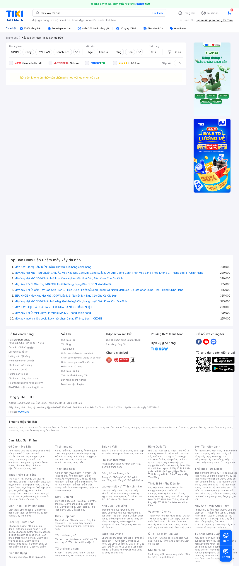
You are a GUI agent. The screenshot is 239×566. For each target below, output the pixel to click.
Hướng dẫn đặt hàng (19, 356)
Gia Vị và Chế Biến (117, 543)
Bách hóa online (164, 465)
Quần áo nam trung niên (74, 487)
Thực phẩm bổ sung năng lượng (216, 495)
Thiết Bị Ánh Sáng (215, 512)
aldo (126, 427)
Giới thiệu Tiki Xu (70, 371)
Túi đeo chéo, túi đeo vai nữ (70, 539)
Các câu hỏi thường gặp (21, 347)
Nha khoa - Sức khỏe (168, 524)
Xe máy (158, 540)
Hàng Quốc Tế (157, 446)
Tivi (203, 459)
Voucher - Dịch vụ (159, 511)
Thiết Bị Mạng (119, 496)
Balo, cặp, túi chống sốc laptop (123, 452)
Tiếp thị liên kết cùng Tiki (74, 375)
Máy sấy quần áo (211, 462)
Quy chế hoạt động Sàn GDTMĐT (124, 340)
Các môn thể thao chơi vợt (215, 489)
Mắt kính (130, 464)
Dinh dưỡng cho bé (25, 459)
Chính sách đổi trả (17, 369)
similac (210, 427)
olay (202, 427)
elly (102, 427)
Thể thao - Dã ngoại (163, 456)
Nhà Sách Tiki (157, 550)
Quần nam (75, 472)
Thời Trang (176, 450)
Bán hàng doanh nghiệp (73, 379)
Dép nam (72, 523)
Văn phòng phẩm (175, 554)
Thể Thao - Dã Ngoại (208, 468)
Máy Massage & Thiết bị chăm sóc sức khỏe (29, 533)
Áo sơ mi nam (76, 475)
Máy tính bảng (23, 515)
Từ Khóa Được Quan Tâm (211, 533)
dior (21, 427)
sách (101, 20)
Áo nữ (58, 450)
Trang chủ (189, 13)
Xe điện (179, 537)
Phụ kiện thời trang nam (121, 465)
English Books (166, 557)
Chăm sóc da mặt (17, 526)
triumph (135, 427)
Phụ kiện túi (88, 542)
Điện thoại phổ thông (25, 512)
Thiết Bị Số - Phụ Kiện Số (164, 483)
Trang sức (107, 477)
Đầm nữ (67, 450)
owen (65, 427)
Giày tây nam (78, 520)
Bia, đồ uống (20, 490)
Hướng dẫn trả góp (18, 374)
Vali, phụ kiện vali (134, 453)
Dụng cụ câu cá (210, 484)
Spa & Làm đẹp (171, 518)
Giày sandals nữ (73, 503)
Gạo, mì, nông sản (25, 487)
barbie (56, 427)
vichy (42, 430)
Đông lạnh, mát (31, 484)
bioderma (93, 427)
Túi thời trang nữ (65, 535)
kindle (155, 427)
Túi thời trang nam (66, 548)
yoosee (194, 427)
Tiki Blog (66, 344)
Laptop (131, 499)
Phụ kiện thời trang (114, 459)
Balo (104, 450)
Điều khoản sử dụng (71, 366)
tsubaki (56, 430)
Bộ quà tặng (117, 552)
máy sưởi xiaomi (218, 549)
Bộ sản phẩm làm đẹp (27, 545)
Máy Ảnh (222, 527)
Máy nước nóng (214, 459)
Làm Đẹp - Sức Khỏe (21, 521)
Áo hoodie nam (70, 478)
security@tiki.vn (34, 387)
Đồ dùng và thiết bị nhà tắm (123, 518)
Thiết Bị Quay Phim (213, 524)
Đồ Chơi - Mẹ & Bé (20, 446)
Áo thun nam (61, 472)
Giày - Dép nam (65, 516)
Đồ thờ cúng (113, 524)
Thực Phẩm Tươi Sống (22, 474)
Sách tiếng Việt (156, 554)
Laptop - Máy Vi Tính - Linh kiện (122, 486)
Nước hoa (21, 543)
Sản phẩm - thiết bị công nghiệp (169, 470)
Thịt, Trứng (25, 478)
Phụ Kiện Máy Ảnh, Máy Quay (210, 509)
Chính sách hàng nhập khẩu (23, 378)
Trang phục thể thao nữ (207, 472)
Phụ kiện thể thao (215, 478)
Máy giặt (205, 456)
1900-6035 (23, 340)
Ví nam (58, 552)
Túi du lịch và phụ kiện (120, 450)
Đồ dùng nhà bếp (17, 557)
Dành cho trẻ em (24, 493)
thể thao (111, 20)
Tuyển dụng (67, 348)
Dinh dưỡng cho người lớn (27, 462)
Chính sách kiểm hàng (20, 365)
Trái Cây (12, 478)
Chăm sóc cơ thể (24, 532)
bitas (229, 427)
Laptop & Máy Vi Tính (173, 468)
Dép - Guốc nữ (78, 500)
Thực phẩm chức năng (26, 529)
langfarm (24, 430)
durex (82, 427)
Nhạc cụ (126, 524)
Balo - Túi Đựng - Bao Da (214, 518)
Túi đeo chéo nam (73, 552)
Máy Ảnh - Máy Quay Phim (212, 505)
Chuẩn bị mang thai (25, 468)
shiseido (13, 430)
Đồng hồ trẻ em (136, 480)
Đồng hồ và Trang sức (116, 473)
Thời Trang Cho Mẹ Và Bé (22, 450)
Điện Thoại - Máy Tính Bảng (26, 505)
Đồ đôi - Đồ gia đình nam (79, 481)
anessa (184, 427)
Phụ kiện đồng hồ (117, 480)
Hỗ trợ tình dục (35, 543)
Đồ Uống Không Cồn (121, 549)
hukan (34, 430)
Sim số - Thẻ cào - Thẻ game (175, 527)
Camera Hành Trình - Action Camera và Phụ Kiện (215, 515)
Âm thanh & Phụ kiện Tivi (208, 450)
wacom (174, 427)
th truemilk (45, 427)
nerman (164, 427)
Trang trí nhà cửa (110, 509)
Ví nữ (89, 539)
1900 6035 (23, 411)
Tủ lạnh (205, 453)
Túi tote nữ (75, 542)
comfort (220, 427)
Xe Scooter (176, 540)
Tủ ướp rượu (228, 462)
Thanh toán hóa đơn (158, 515)
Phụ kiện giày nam (71, 526)
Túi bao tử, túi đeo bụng (83, 555)
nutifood (145, 427)
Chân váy (78, 456)
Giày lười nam (62, 520)
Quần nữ (77, 450)
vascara (12, 427)
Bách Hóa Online (112, 533)
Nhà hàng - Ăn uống (165, 521)
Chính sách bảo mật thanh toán (77, 353)
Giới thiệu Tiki (68, 340)
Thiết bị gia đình (37, 557)
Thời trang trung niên (72, 462)
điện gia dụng (40, 20)
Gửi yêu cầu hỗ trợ (18, 351)
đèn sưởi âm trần (210, 558)
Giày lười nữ (83, 506)
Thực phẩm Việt (36, 481)
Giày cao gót (62, 500)
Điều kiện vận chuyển (72, 384)
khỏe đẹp (78, 20)
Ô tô (166, 540)
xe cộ (54, 20)
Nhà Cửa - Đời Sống (114, 505)
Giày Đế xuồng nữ (75, 509)
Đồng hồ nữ (120, 477)
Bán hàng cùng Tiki (116, 344)
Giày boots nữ (67, 506)
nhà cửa (91, 20)
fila (48, 430)
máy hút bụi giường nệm (214, 551)
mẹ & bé (65, 20)
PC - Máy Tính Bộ (116, 499)
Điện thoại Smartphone (20, 509)
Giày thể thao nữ (221, 493)
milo (108, 427)
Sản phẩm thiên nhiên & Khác (27, 536)
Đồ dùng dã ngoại (216, 475)
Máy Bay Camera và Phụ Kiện (215, 526)
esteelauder (31, 427)
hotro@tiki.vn (36, 382)
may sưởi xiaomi (211, 546)
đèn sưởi (210, 537)
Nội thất (117, 515)
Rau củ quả (20, 481)
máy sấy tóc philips (217, 540)
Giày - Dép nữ (64, 496)
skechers (117, 427)
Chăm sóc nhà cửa (28, 499)
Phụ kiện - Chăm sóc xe (161, 537)
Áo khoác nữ (80, 453)
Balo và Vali (109, 446)
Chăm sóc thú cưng (112, 537)
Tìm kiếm (157, 13)
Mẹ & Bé (168, 462)
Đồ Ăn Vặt (113, 546)
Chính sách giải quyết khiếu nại (77, 362)
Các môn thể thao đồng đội (216, 487)
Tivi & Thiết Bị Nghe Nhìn (167, 473)
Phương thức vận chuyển (21, 360)
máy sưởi (199, 537)
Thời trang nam (65, 468)
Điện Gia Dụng (17, 553)
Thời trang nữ (63, 446)
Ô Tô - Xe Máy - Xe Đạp (163, 533)
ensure (74, 427)
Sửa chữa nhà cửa (117, 512)
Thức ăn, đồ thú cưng (25, 496)
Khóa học (176, 515)
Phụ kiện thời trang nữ (113, 464)
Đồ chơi (41, 450)
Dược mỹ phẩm (38, 546)
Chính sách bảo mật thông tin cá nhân (81, 357)
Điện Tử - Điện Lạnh (207, 446)
